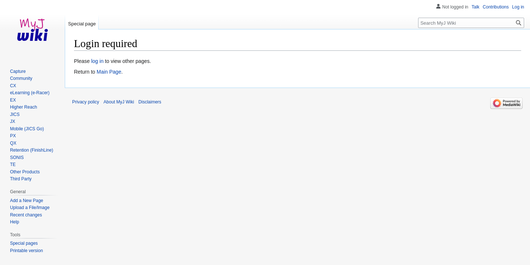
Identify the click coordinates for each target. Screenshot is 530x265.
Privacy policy (85, 102)
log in (97, 61)
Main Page (108, 72)
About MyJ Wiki (118, 102)
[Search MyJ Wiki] (471, 23)
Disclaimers (149, 102)
